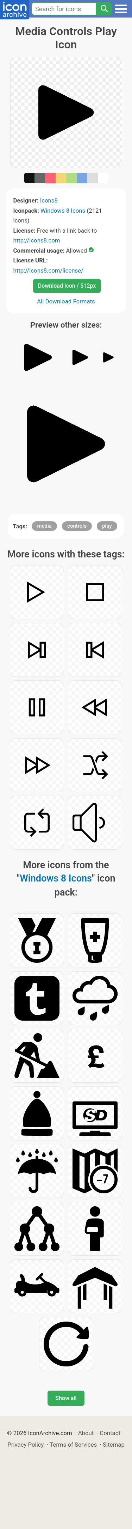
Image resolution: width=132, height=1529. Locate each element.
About (86, 1433)
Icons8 (49, 200)
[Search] (104, 8)
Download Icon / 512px (67, 285)
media (44, 526)
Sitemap (114, 1444)
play (107, 526)
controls (77, 526)
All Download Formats (66, 301)
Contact (110, 1433)
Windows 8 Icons (62, 210)
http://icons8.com (36, 240)
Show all (65, 1398)
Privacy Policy (25, 1444)
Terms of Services (73, 1444)
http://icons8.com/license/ (48, 270)
